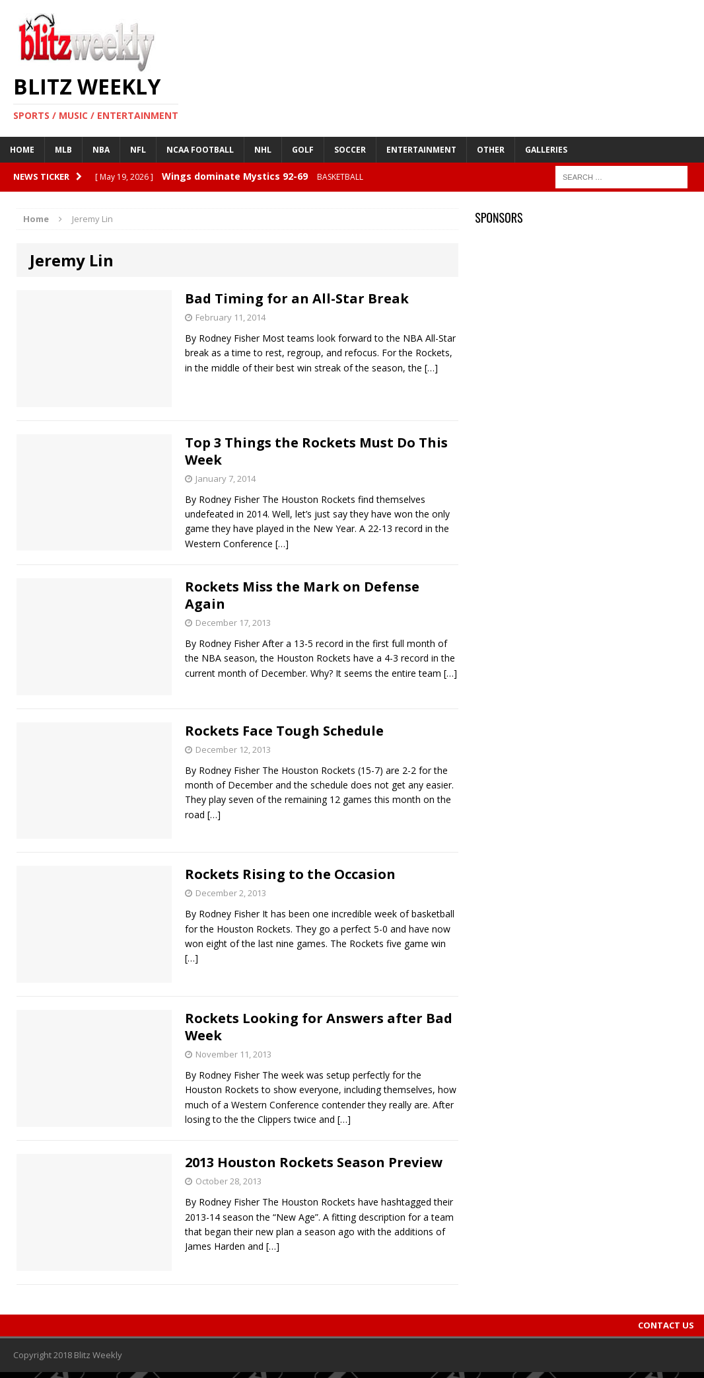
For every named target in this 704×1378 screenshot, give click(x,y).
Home (22, 149)
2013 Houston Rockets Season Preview (313, 1162)
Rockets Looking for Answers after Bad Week (318, 1026)
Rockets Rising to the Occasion (290, 874)
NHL (262, 149)
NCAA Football (200, 149)
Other (491, 149)
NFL (138, 149)
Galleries (546, 149)
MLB (63, 149)
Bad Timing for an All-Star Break (297, 298)
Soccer (350, 149)
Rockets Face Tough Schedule (284, 731)
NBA (101, 149)
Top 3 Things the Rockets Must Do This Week (316, 451)
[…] (431, 368)
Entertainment (421, 149)
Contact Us (666, 1325)
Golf (303, 149)
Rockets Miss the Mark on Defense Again (302, 595)
